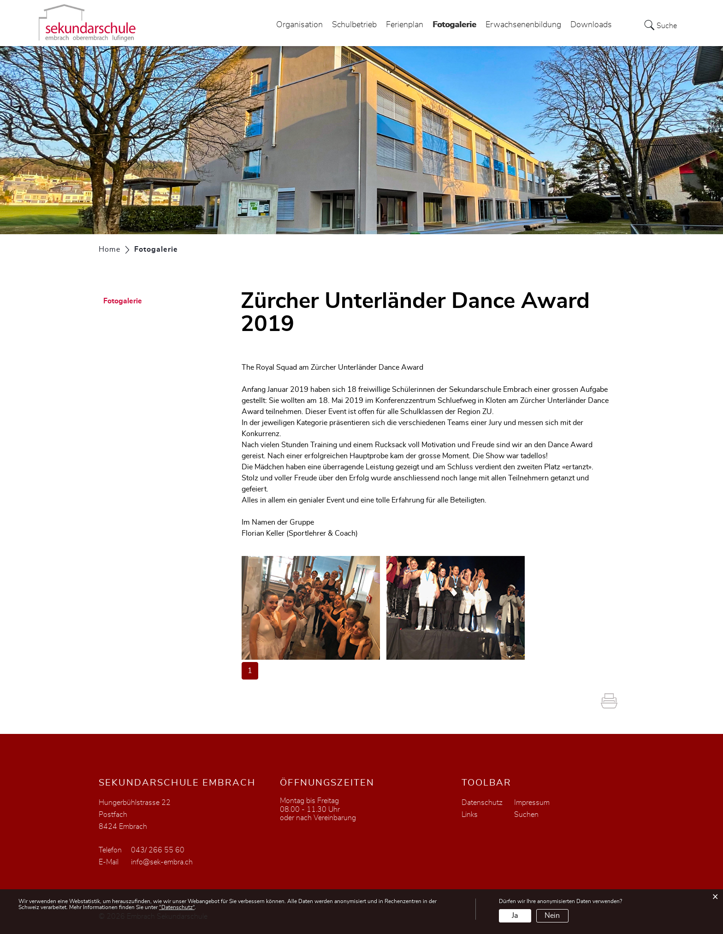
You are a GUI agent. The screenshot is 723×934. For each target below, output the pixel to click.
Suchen (526, 814)
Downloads (591, 25)
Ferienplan (404, 25)
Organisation (299, 25)
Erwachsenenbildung (523, 25)
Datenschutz (482, 802)
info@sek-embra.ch (162, 862)
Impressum (532, 802)
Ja (515, 915)
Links (470, 814)
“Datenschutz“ (177, 907)
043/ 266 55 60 (157, 850)
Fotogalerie (454, 22)
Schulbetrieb (354, 25)
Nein (552, 915)
